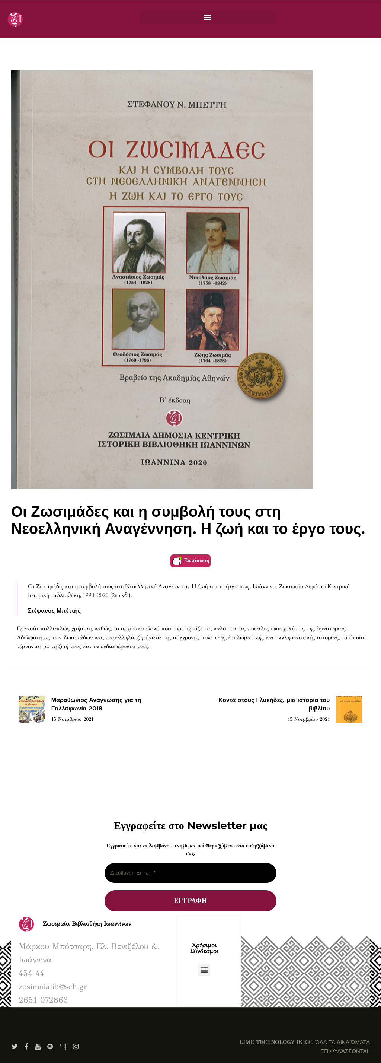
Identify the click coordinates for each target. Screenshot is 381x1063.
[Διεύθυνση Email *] (190, 873)
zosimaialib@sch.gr (53, 986)
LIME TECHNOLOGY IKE (273, 1042)
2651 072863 (43, 1000)
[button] (207, 17)
